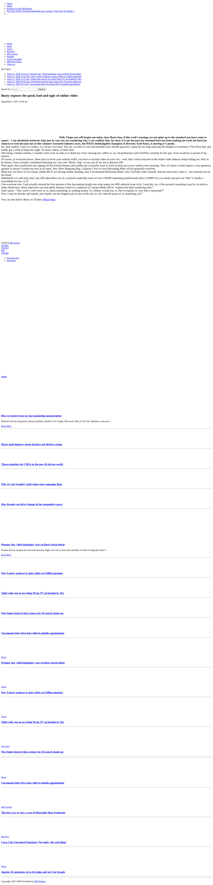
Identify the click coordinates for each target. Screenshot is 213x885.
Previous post (13, 258)
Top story (5, 746)
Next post (11, 260)
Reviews (11, 51)
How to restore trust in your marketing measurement (31, 415)
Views (10, 49)
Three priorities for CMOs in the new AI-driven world (32, 464)
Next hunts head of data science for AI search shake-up (32, 613)
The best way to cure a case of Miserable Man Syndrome (33, 812)
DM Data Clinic (14, 61)
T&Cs (9, 6)
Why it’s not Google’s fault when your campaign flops (31, 484)
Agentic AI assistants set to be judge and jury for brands (33, 871)
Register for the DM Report (19, 8)
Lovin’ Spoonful (14, 59)
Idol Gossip (12, 54)
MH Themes (40, 881)
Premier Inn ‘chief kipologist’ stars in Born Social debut (33, 544)
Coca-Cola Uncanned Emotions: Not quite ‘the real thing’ (34, 842)
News (9, 46)
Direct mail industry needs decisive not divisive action (31, 444)
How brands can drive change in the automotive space (31, 504)
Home (9, 3)
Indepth (10, 56)
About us (11, 64)
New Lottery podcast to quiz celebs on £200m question (32, 573)
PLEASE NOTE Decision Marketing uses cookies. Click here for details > (41, 11)
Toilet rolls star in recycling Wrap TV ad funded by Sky (32, 593)
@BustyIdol (48, 199)
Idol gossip (15, 243)
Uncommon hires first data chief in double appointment (32, 633)
